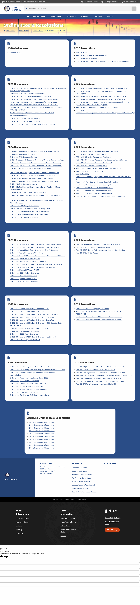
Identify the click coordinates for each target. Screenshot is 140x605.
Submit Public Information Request (84, 480)
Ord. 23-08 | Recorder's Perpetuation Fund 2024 (29, 255)
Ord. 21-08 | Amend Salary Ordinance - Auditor (28, 380)
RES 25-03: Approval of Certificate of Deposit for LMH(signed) (101, 93)
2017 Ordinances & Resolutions (55, 420)
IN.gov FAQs (20, 522)
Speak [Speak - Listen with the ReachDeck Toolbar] (112, 518)
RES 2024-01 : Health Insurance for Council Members (97, 147)
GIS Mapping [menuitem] (71, 15)
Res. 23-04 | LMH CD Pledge (87, 247)
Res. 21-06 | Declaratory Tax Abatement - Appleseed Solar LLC (101, 372)
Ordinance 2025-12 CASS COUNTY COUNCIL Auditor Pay (32, 121)
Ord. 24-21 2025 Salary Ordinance (24, 213)
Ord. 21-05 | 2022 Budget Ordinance (24, 372)
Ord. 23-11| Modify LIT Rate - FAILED (25, 264)
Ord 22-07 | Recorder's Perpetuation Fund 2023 (29, 321)
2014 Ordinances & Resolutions (55, 429)
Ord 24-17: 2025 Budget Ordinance (24, 201)
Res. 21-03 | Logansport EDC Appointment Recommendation (100, 364)
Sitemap (19, 518)
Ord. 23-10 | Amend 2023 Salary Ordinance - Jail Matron (32, 261)
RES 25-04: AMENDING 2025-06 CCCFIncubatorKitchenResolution (102, 59)
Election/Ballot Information (82, 463)
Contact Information (47, 462)
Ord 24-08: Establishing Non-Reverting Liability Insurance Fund (34, 168)
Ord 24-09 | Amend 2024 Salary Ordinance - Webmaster (32, 171)
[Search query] (122, 8)
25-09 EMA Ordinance (19, 112)
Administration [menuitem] (40, 15)
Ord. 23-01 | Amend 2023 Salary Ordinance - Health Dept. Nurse (35, 238)
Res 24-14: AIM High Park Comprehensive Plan (94, 189)
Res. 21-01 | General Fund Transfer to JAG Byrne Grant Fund (100, 358)
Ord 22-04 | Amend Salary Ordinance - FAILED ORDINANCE (33, 310)
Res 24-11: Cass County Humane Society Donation (96, 180)
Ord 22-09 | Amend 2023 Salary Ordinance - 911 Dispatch (33, 329)
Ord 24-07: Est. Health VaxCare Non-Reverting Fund (30, 164)
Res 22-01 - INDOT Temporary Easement (92, 301)
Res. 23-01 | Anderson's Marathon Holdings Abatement (98, 238)
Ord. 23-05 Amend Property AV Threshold (26, 247)
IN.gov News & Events (68, 510)
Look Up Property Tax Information (84, 473)
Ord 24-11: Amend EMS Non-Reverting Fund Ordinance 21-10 (34, 177)
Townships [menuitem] (98, 15)
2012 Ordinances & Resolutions (55, 435)
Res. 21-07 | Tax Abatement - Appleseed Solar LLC (96, 375)
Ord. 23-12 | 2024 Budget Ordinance (24, 267)
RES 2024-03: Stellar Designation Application (94, 152)
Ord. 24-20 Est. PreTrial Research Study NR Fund (29, 210)
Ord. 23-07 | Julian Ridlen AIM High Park (25, 253)
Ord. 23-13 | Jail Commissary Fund (23, 270)
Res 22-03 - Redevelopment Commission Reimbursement (99, 309)
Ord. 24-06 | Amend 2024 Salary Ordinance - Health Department (36, 161)
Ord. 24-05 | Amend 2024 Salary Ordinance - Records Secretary (35, 158)
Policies (19, 514)
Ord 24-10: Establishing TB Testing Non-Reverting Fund (32, 174)
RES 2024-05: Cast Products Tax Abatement (94, 158)
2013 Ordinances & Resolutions (55, 432)
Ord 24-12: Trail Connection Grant (23, 180)
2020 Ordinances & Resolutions (55, 412)
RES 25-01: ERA (82, 51)
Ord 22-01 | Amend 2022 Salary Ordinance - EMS (29, 301)
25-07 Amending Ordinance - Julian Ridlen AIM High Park (32, 110)
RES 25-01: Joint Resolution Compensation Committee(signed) (101, 85)
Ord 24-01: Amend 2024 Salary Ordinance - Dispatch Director (34, 147)
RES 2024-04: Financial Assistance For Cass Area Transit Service (101, 155)
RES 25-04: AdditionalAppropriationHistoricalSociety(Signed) (100, 96)
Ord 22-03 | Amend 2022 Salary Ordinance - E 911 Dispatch (34, 307)
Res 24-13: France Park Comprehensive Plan (93, 186)
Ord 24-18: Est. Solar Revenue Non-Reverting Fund (30, 204)
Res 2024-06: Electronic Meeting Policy (92, 161)
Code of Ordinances (79, 459)
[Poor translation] (5, 545)
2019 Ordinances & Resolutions (55, 415)
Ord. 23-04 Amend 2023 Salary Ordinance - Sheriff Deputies (34, 244)
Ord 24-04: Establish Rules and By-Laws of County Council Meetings (37, 155)
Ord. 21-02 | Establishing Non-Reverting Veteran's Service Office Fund (37, 361)
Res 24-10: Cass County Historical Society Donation (97, 177)
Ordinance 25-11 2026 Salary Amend (25, 118)
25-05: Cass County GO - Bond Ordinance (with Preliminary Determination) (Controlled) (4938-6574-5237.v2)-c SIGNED (34, 100)
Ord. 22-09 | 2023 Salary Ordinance (24, 327)
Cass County (17, 8)
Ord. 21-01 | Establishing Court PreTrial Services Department (34, 358)
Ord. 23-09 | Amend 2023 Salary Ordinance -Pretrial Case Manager (36, 258)
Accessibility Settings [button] (112, 506)
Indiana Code (65, 514)
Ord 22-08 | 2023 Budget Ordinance (24, 324)
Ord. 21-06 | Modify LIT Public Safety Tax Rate (28, 375)
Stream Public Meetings (80, 477)
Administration (24, 29)
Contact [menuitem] (110, 15)
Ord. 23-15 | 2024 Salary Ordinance (24, 275)
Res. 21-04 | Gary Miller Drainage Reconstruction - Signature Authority (104, 366)
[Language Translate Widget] (110, 1)
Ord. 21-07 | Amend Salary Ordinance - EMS (27, 378)
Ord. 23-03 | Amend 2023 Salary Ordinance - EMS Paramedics (34, 241)
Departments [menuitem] (57, 15)
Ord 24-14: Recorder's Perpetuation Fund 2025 (29, 188)
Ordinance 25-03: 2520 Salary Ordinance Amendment (31, 93)
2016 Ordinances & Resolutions (55, 423)
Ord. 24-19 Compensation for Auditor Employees (29, 207)
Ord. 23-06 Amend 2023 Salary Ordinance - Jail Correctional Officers (37, 250)
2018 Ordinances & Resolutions (55, 418)
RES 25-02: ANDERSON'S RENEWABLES (91, 54)
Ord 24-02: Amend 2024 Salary (22, 150)
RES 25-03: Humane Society (87, 57)
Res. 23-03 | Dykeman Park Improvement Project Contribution (100, 244)
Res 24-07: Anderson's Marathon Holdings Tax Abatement (99, 164)
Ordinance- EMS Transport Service (23, 152)
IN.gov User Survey (23, 507)
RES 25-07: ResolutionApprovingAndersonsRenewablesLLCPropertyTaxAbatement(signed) (107, 108)
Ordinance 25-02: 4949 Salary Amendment (27, 90)
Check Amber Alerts (79, 456)
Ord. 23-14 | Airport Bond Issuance (24, 273)
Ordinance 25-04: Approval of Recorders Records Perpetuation (35, 96)
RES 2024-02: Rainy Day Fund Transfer (91, 150)
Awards (63, 524)
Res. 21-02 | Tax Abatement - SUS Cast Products (95, 361)
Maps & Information (68, 507)
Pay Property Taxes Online (81, 466)
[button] (89, 2)
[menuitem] (28, 14)
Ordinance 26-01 (15, 51)
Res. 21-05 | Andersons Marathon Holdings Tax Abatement (99, 369)
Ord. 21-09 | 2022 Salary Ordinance (24, 383)
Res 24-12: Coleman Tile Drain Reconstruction (94, 183)
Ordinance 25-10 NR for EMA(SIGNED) (25, 115)
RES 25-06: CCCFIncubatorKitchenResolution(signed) (97, 104)
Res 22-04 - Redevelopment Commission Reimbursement (99, 312)
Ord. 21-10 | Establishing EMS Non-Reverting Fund (29, 386)
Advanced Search (22, 510)
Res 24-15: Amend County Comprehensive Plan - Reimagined (100, 192)
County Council (38, 29)
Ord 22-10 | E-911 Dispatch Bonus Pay (25, 332)
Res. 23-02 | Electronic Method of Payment (93, 241)
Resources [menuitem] (86, 15)
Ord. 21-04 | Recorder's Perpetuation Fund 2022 (29, 369)
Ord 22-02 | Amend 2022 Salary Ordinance (27, 304)
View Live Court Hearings (81, 470)
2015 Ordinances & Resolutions (55, 426)
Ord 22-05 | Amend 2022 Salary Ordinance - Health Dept (32, 313)
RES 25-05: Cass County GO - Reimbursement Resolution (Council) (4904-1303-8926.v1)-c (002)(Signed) (102, 100)
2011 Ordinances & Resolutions (55, 438)
